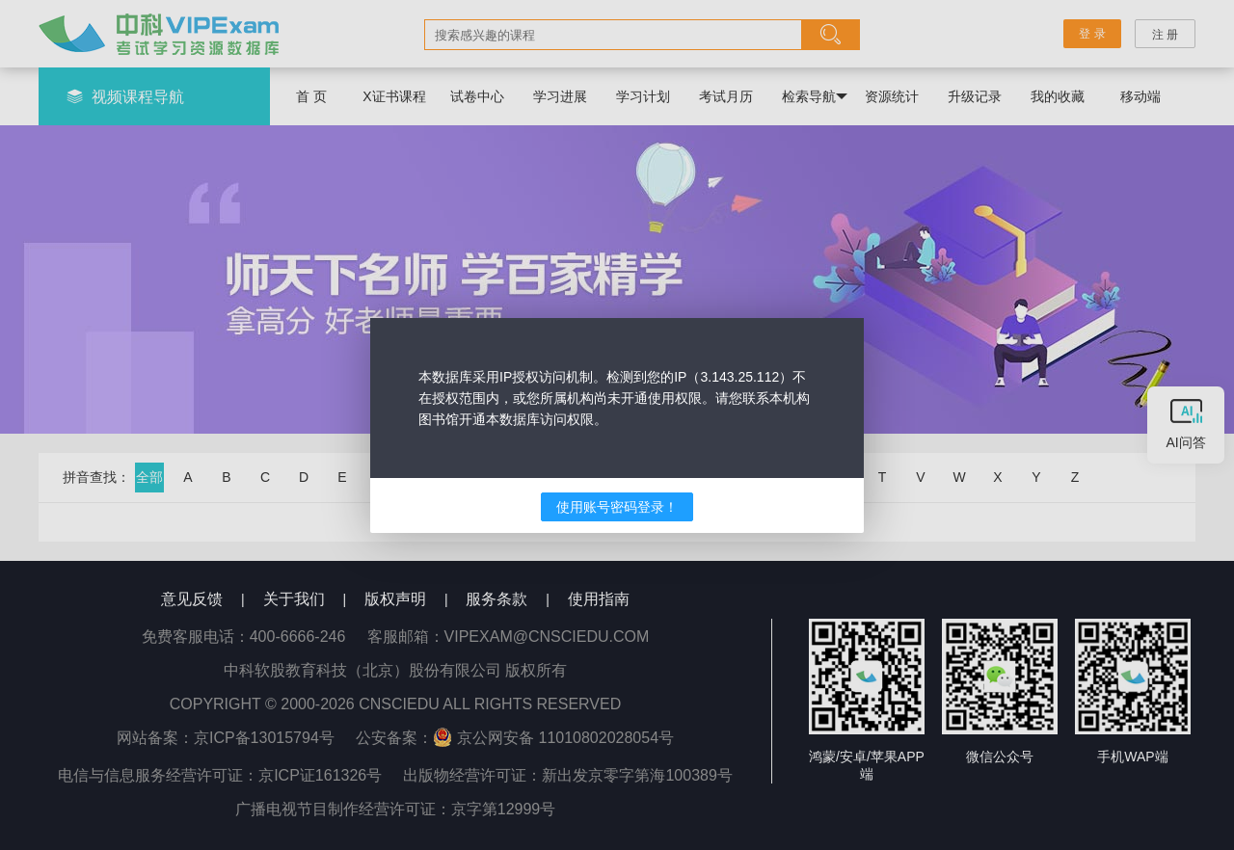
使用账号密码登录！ (617, 507)
